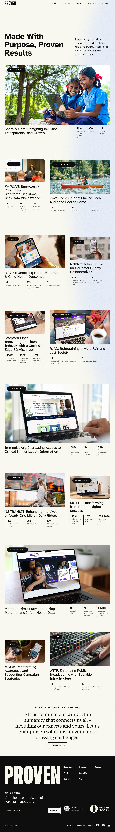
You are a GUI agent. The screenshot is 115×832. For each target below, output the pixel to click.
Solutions (68, 767)
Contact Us (58, 745)
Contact (82, 767)
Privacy (70, 825)
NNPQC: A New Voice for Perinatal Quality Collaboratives (86, 269)
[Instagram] (109, 825)
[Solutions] (66, 3)
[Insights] (91, 3)
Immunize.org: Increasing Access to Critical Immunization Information (33, 451)
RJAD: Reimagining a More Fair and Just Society (77, 352)
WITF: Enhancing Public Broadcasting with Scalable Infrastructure (71, 676)
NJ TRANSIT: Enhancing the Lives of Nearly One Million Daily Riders (31, 515)
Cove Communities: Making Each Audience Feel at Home (75, 201)
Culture (67, 779)
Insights (83, 773)
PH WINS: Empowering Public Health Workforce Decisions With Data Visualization (23, 193)
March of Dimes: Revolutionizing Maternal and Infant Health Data (30, 612)
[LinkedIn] (103, 825)
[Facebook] (97, 825)
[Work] (53, 3)
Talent (98, 767)
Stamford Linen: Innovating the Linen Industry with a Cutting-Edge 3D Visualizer (23, 345)
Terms (90, 825)
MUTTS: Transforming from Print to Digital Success (87, 508)
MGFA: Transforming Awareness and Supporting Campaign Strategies (22, 674)
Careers (82, 779)
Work (66, 773)
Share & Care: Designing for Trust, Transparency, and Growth (31, 132)
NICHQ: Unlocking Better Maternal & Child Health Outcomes (31, 276)
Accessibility (80, 825)
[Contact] (104, 3)
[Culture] (79, 3)
